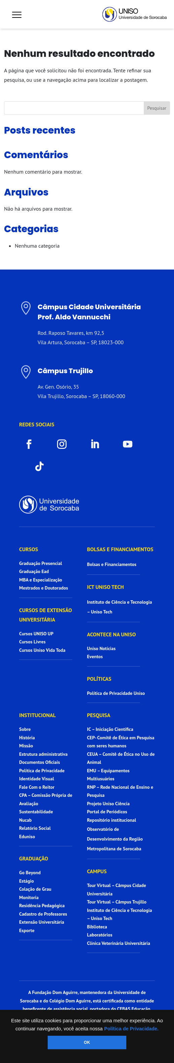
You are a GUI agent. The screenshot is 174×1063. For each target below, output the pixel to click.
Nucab (25, 820)
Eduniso (27, 837)
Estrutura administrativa (43, 754)
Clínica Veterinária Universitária (118, 943)
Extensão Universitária (41, 922)
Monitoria (29, 897)
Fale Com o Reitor (36, 787)
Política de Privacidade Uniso (116, 693)
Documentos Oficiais (39, 762)
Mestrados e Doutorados (43, 588)
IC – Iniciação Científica (110, 729)
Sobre (25, 729)
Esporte (27, 930)
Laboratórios (99, 935)
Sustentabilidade (36, 812)
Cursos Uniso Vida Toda (42, 650)
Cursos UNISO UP (36, 634)
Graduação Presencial (40, 563)
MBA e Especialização (40, 580)
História (27, 738)
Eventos (95, 656)
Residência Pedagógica (42, 905)
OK (87, 1042)
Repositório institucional (112, 820)
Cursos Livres (32, 642)
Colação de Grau (35, 889)
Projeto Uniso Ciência (108, 804)
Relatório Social (35, 828)
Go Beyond (30, 873)
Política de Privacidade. (131, 1028)
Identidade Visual (36, 779)
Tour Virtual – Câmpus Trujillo (116, 902)
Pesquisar (156, 108)
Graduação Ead (34, 571)
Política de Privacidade (41, 771)
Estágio (26, 881)
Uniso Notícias (101, 648)
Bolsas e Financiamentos (111, 564)
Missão (26, 746)
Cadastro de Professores (43, 914)
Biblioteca (97, 927)
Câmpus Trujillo (65, 371)
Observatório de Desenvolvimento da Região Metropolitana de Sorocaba (115, 839)
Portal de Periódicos (107, 812)
